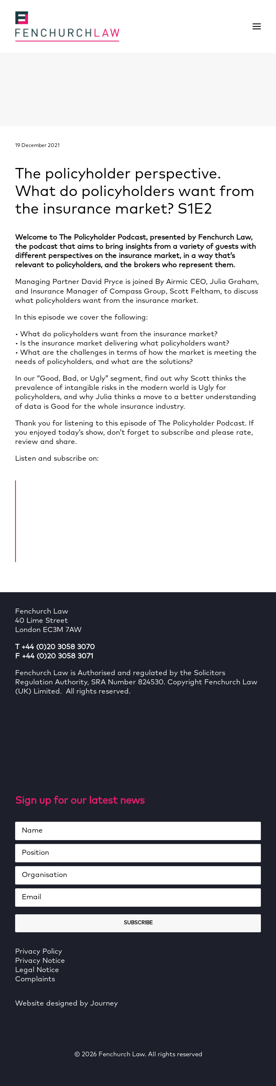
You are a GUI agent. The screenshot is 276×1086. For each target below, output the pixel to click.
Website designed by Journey (66, 1003)
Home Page (57, 485)
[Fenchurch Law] (67, 26)
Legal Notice (37, 970)
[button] (256, 26)
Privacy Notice (40, 961)
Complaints (35, 979)
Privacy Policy (38, 951)
